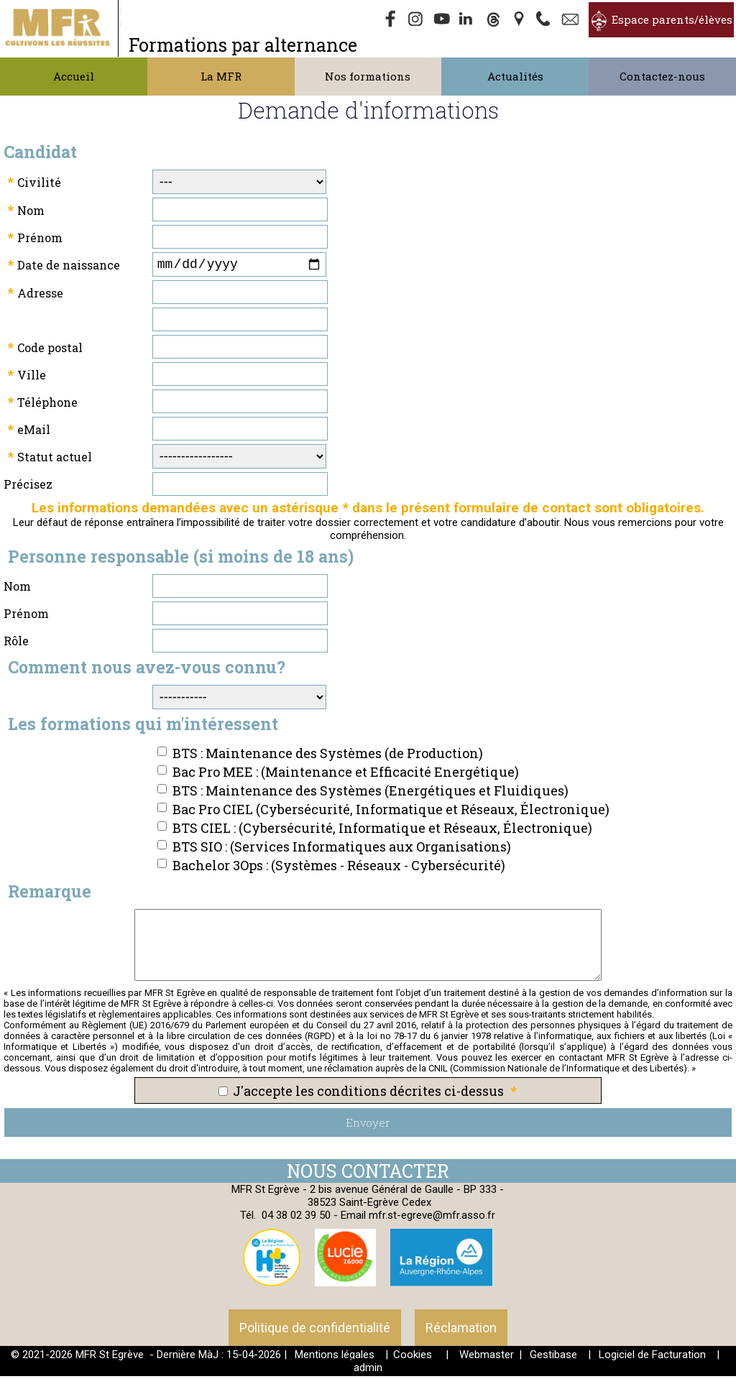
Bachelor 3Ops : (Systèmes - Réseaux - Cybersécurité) (338, 868)
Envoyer (368, 1125)
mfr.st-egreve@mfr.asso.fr (432, 1218)
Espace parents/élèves (672, 19)
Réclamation (461, 1330)
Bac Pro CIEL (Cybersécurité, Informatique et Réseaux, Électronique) (391, 812)
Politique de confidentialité (314, 1330)
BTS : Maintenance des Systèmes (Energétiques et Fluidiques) (370, 793)
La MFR (221, 76)
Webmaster (486, 1357)
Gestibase (553, 1357)
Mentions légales (334, 1357)
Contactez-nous (662, 76)
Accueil (73, 76)
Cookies (412, 1357)
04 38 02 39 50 (296, 1218)
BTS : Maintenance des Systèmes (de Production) (327, 756)
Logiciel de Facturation (652, 1357)
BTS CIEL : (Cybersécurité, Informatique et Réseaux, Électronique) (382, 830)
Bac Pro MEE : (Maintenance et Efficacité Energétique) (345, 774)
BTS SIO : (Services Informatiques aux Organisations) (341, 849)
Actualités (515, 76)
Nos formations (367, 76)
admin (368, 1370)
